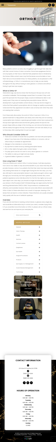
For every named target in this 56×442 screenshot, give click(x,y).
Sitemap (39, 435)
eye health (19, 251)
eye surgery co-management (24, 264)
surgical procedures (22, 255)
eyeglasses (19, 247)
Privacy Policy (32, 435)
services (18, 239)
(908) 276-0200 (28, 373)
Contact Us (28, 311)
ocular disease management (24, 268)
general (18, 227)
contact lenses (20, 243)
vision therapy (20, 231)
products (18, 260)
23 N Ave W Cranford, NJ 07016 (28, 368)
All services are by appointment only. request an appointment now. (28, 1)
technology (19, 272)
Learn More (28, 288)
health (18, 235)
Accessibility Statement (20, 435)
